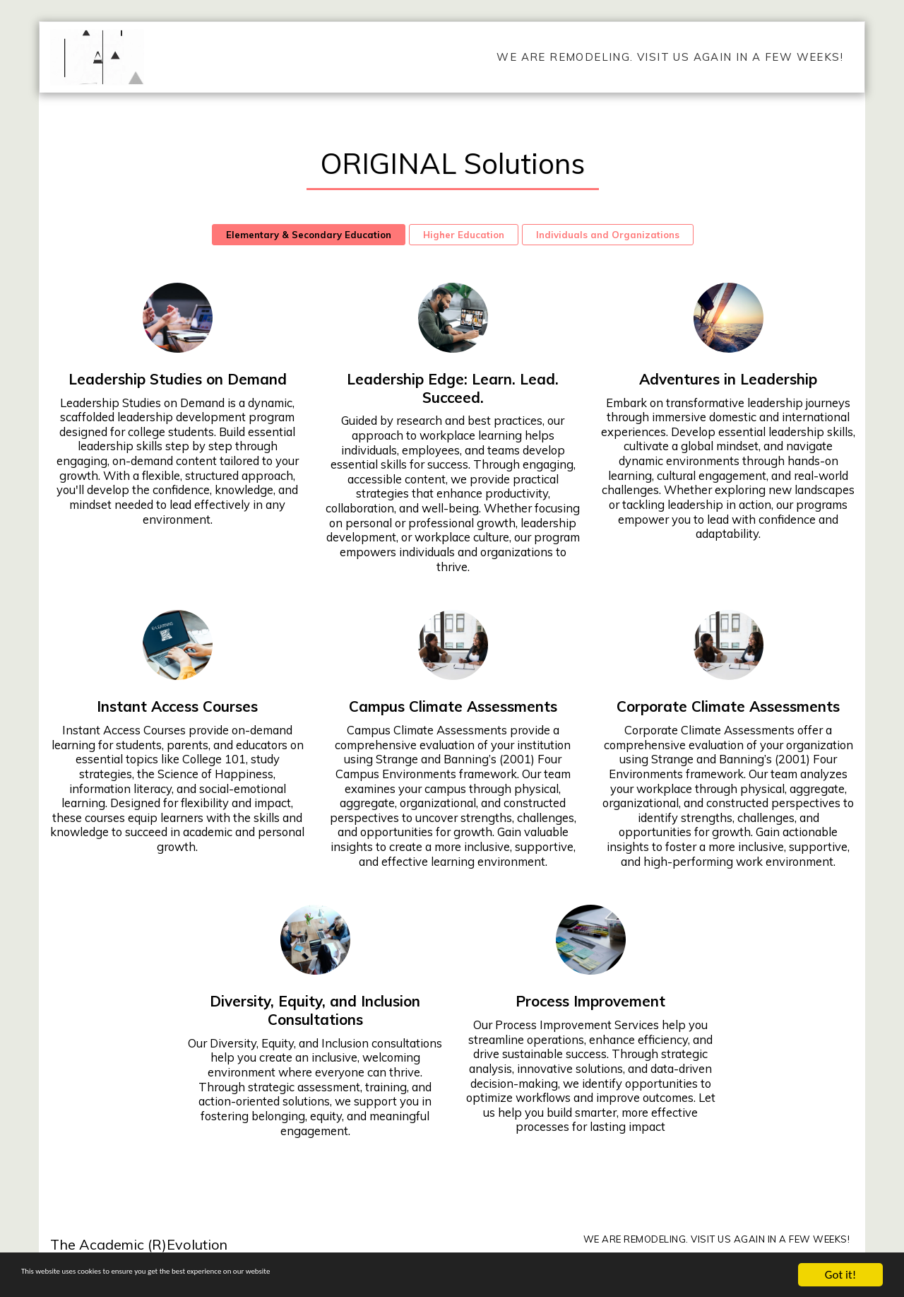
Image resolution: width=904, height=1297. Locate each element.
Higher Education (463, 234)
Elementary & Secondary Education (308, 234)
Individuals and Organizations (607, 234)
